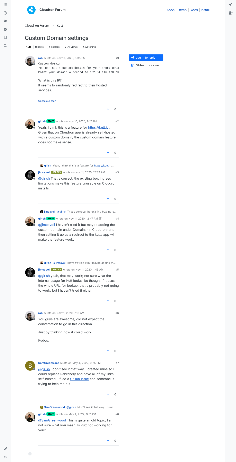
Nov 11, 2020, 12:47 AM (83, 218)
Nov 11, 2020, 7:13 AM (70, 313)
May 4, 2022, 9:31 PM (82, 414)
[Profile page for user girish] (30, 124)
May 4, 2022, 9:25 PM (86, 363)
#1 (117, 58)
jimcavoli (44, 172)
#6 (117, 313)
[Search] (5, 46)
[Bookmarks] (5, 37)
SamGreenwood (48, 363)
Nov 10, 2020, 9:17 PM (83, 121)
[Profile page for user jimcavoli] (30, 175)
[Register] (230, 13)
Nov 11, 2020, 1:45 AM (89, 269)
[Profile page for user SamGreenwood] (30, 366)
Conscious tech (47, 100)
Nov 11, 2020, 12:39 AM (90, 172)
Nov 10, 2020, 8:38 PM (70, 58)
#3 (117, 172)
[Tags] (5, 21)
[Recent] (5, 13)
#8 (117, 414)
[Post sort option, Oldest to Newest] (146, 65)
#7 (117, 363)
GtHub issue (79, 379)
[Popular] (5, 29)
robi (40, 58)
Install (205, 10)
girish (42, 121)
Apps (170, 10)
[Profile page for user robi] (30, 61)
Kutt (28, 46)
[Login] (230, 5)
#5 (117, 269)
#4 (117, 218)
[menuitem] (230, 5)
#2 (117, 121)
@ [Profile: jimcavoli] (46, 225)
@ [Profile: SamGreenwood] (52, 420)
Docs (194, 10)
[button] (5, 449)
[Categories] (5, 5)
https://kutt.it (98, 127)
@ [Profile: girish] (44, 178)
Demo (182, 10)
